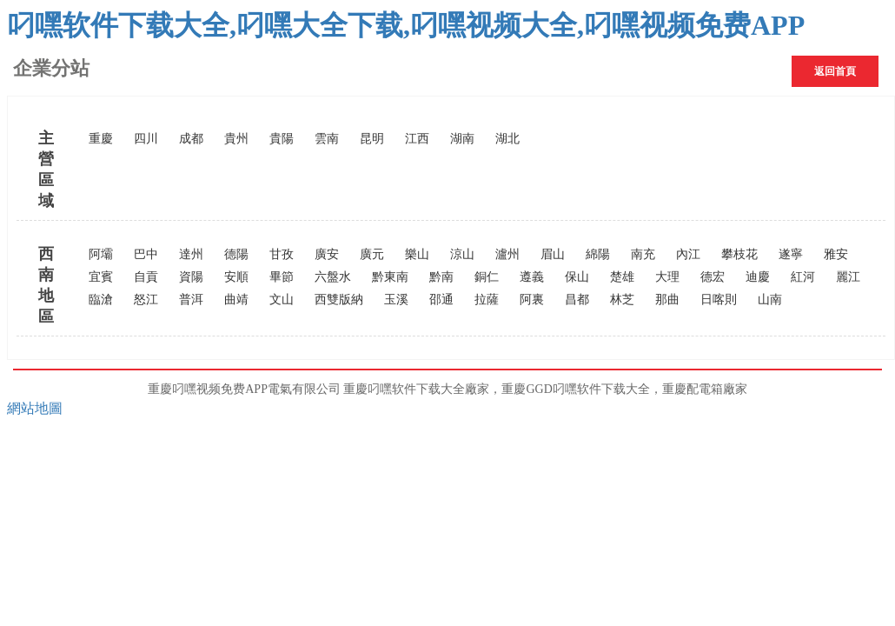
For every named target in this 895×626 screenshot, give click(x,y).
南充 (643, 254)
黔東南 (390, 276)
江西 (417, 138)
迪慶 (758, 276)
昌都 (577, 299)
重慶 (101, 138)
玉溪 (396, 299)
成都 (191, 138)
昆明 (372, 138)
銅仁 (486, 276)
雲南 (327, 138)
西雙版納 (339, 299)
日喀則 (718, 299)
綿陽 (598, 254)
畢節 (281, 276)
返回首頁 (835, 71)
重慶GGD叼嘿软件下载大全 (575, 389)
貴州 (236, 138)
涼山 (462, 254)
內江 (688, 254)
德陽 (236, 254)
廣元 (372, 254)
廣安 (327, 254)
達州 (191, 254)
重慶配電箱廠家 (704, 389)
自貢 (146, 276)
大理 (667, 276)
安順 (236, 276)
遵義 (532, 276)
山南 (770, 299)
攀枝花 (739, 254)
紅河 (803, 276)
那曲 (667, 299)
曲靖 (236, 299)
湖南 (462, 138)
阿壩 (101, 254)
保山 (577, 276)
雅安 (836, 254)
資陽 (191, 276)
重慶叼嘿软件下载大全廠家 (416, 389)
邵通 (441, 299)
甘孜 (281, 254)
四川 (146, 138)
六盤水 (333, 276)
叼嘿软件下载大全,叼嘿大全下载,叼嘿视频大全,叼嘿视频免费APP (406, 25)
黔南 (441, 276)
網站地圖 (35, 408)
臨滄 (101, 299)
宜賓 (101, 276)
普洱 (191, 299)
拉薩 (486, 299)
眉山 (552, 254)
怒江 (146, 299)
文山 (281, 299)
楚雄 (622, 276)
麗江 (848, 276)
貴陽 (281, 138)
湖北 (507, 138)
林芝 (622, 299)
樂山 (417, 254)
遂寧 (791, 254)
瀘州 (507, 254)
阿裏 (532, 299)
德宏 (712, 276)
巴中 (146, 254)
